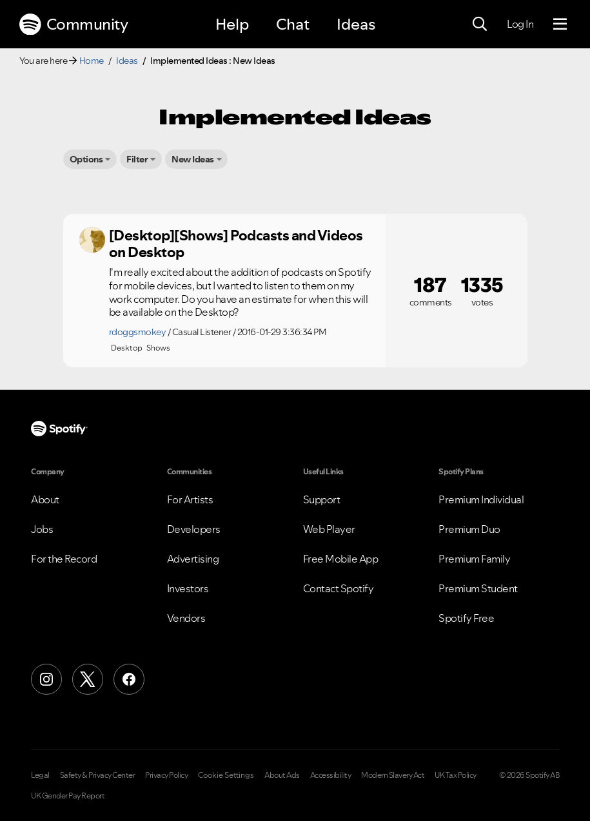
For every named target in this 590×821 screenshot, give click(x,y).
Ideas (356, 24)
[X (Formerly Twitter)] (87, 679)
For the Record (64, 559)
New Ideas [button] (193, 159)
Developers (194, 529)
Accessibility (330, 775)
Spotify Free (466, 618)
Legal (40, 775)
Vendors (186, 618)
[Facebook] (128, 679)
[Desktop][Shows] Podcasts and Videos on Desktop (236, 244)
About (45, 499)
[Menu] (560, 24)
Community (73, 24)
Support (321, 499)
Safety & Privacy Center (97, 775)
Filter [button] (137, 159)
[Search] (480, 24)
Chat (293, 24)
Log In (520, 24)
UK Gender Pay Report (67, 796)
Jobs (42, 529)
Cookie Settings (226, 775)
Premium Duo (469, 529)
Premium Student (478, 588)
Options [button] (86, 159)
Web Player (329, 529)
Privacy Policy (166, 775)
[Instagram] (46, 679)
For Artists (190, 499)
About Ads (282, 775)
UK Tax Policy (456, 775)
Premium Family (474, 559)
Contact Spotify (338, 588)
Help (232, 24)
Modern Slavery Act (392, 775)
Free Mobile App (341, 559)
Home (91, 60)
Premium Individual (481, 499)
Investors (188, 588)
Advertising (193, 559)
